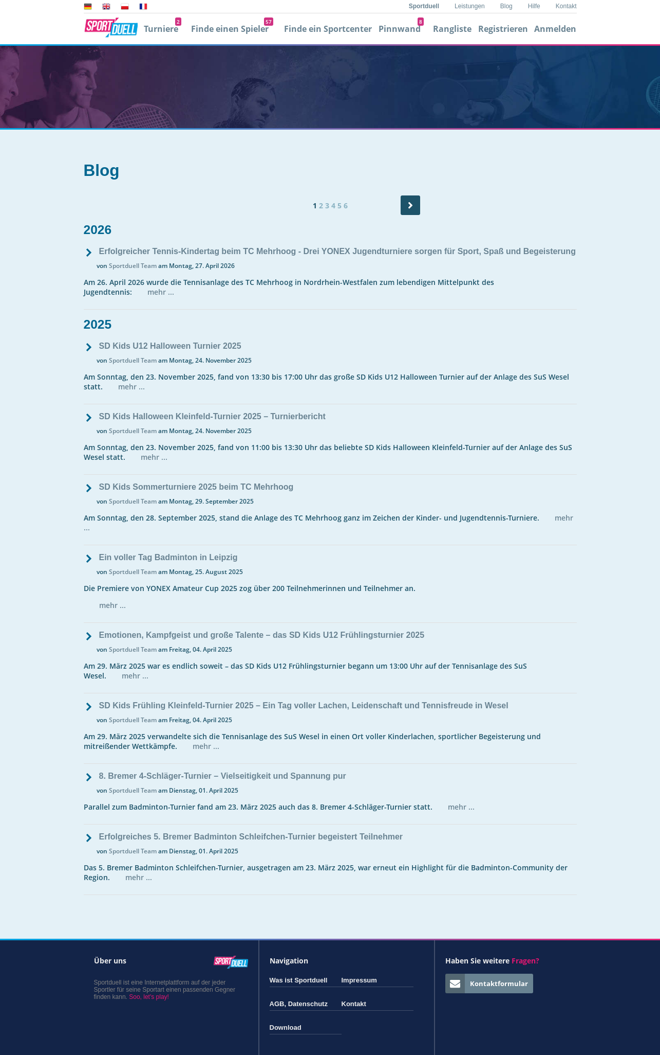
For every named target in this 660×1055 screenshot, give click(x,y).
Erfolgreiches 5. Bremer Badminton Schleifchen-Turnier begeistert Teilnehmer (251, 836)
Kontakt (566, 6)
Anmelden (555, 28)
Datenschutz (308, 1004)
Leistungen (470, 6)
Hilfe (534, 6)
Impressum (359, 980)
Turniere (162, 28)
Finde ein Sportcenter (328, 28)
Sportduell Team (133, 265)
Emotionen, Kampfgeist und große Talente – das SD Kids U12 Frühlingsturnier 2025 (262, 635)
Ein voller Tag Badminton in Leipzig (168, 557)
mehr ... (160, 292)
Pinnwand (401, 28)
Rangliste (452, 28)
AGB (277, 1004)
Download (285, 1027)
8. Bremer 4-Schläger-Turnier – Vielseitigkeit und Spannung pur (222, 776)
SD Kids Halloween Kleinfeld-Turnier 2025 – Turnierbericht (212, 416)
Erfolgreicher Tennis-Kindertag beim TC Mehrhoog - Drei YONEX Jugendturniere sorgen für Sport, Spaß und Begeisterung (337, 251)
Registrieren (503, 28)
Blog (506, 6)
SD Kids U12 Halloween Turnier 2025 (170, 346)
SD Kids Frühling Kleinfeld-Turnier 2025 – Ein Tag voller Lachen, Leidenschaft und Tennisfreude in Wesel (303, 705)
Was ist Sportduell (299, 980)
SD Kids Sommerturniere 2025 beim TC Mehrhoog (196, 486)
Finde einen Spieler (232, 28)
